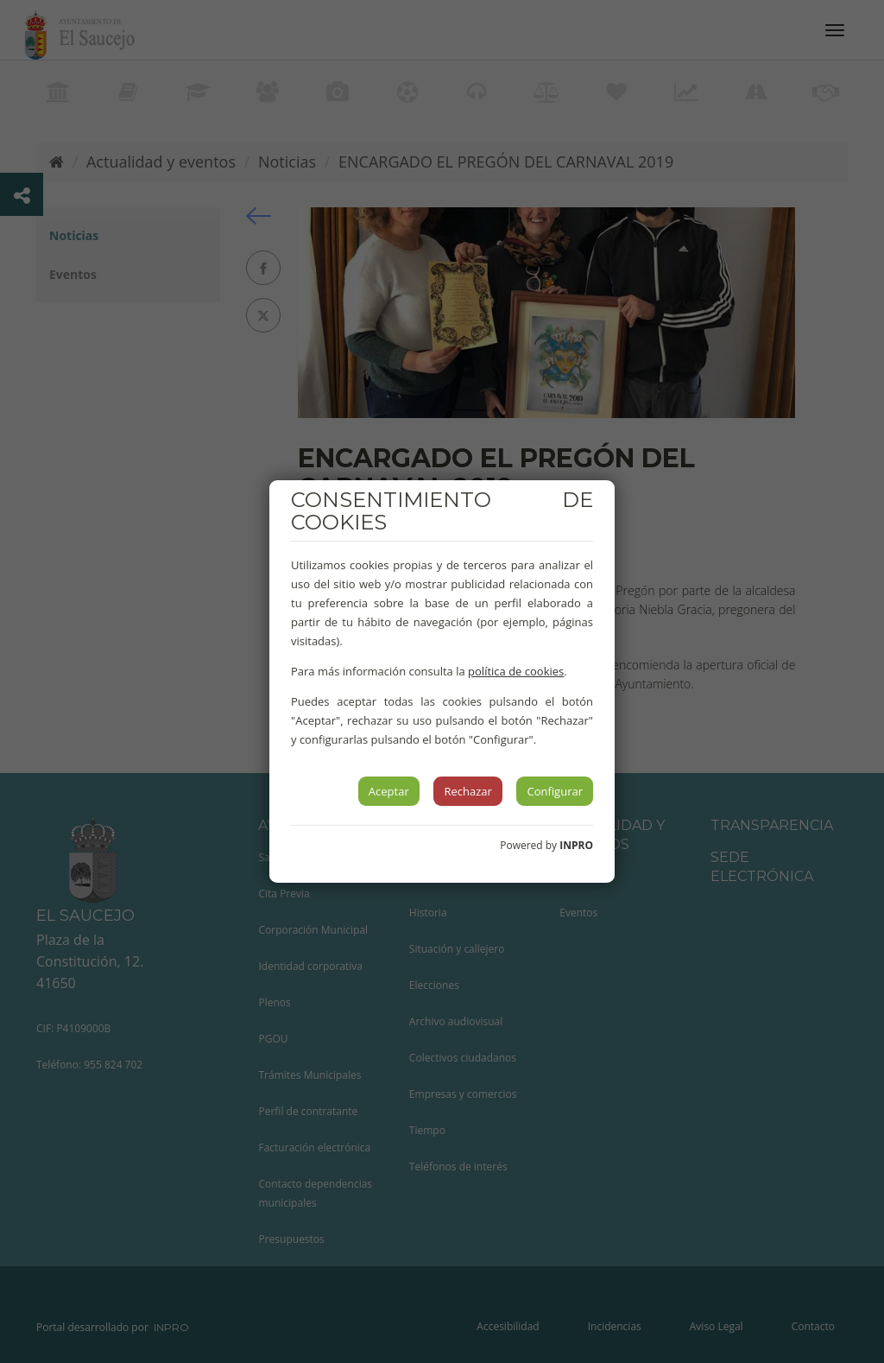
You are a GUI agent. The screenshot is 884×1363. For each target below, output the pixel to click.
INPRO (576, 845)
